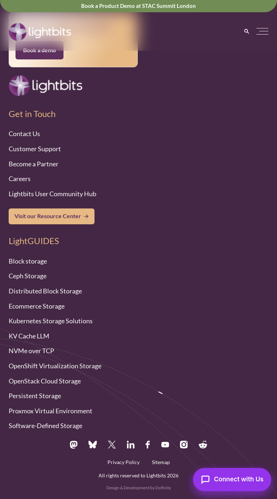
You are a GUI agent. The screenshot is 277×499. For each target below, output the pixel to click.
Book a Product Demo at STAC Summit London (138, 6)
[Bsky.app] (92, 445)
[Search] (246, 31)
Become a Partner (33, 163)
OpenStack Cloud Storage (45, 381)
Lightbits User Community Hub (52, 193)
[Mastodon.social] (74, 445)
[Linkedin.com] (131, 445)
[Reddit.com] (203, 445)
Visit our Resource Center (47, 216)
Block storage (28, 261)
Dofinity (163, 487)
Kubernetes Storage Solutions (51, 320)
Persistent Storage (35, 395)
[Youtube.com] (165, 445)
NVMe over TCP (31, 350)
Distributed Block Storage (45, 291)
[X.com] (111, 445)
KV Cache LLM (29, 336)
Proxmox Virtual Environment (50, 410)
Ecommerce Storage (37, 306)
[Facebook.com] (147, 445)
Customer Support (35, 148)
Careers (20, 178)
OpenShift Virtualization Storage (55, 365)
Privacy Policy (123, 462)
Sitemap (161, 462)
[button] (262, 31)
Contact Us (24, 133)
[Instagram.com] (184, 445)
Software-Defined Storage (45, 425)
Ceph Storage (28, 275)
